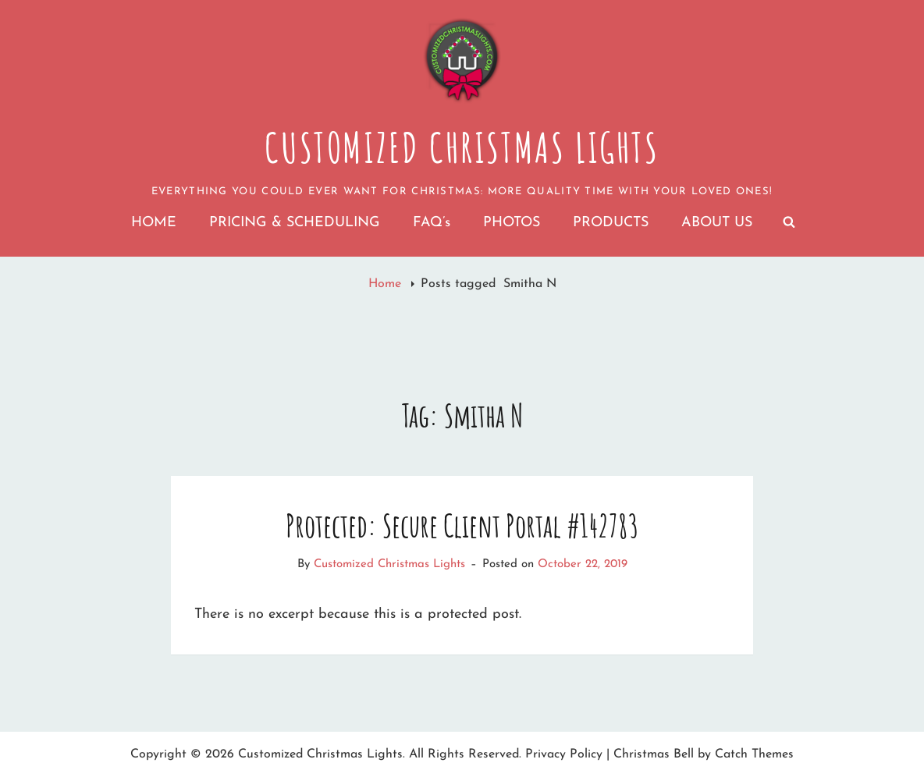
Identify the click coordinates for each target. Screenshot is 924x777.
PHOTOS (511, 222)
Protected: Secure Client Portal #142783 (462, 525)
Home (386, 284)
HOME (153, 222)
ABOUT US (716, 222)
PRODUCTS (611, 222)
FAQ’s (431, 222)
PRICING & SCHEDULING (294, 222)
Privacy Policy (563, 754)
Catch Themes (754, 754)
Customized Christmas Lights (462, 147)
